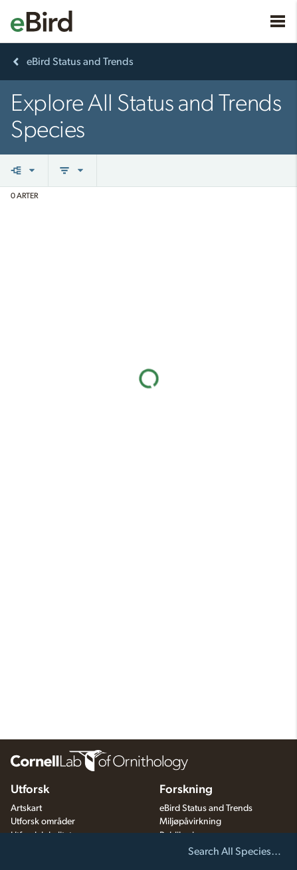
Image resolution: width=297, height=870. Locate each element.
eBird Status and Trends (205, 808)
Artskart (26, 808)
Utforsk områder (43, 821)
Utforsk (30, 790)
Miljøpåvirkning (190, 821)
